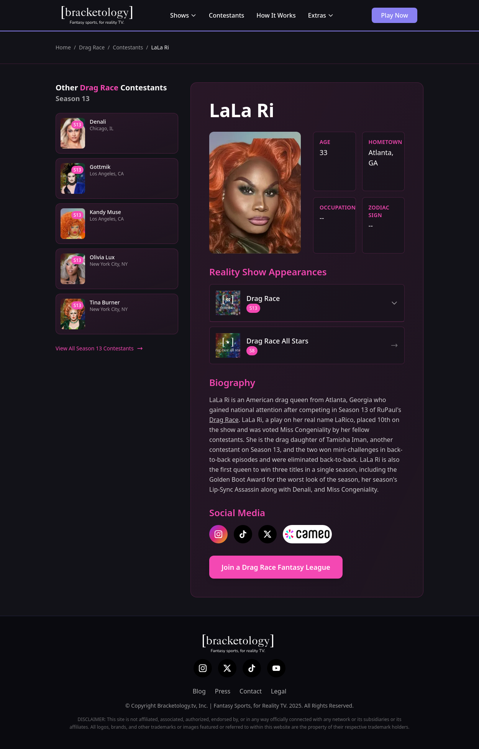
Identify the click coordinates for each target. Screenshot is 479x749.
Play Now (394, 15)
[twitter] (267, 534)
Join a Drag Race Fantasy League (275, 567)
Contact (251, 691)
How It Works (275, 15)
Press (222, 691)
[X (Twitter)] (227, 668)
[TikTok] (252, 668)
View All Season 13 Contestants (99, 348)
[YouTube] (276, 668)
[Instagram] (203, 668)
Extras (321, 15)
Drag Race (92, 47)
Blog (199, 691)
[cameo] (307, 534)
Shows (183, 15)
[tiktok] (243, 534)
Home (63, 47)
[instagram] (218, 534)
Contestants (226, 15)
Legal (278, 691)
